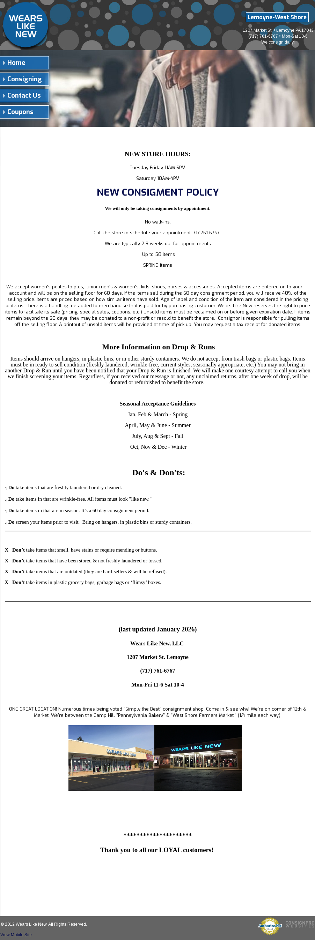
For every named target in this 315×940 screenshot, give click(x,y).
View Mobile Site (16, 934)
